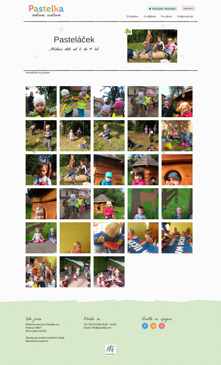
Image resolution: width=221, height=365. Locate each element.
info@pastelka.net (101, 327)
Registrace (170, 8)
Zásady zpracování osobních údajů (45, 337)
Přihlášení (156, 8)
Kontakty (188, 8)
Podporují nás (185, 16)
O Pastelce (132, 16)
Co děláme (150, 16)
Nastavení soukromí (37, 341)
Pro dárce (166, 16)
